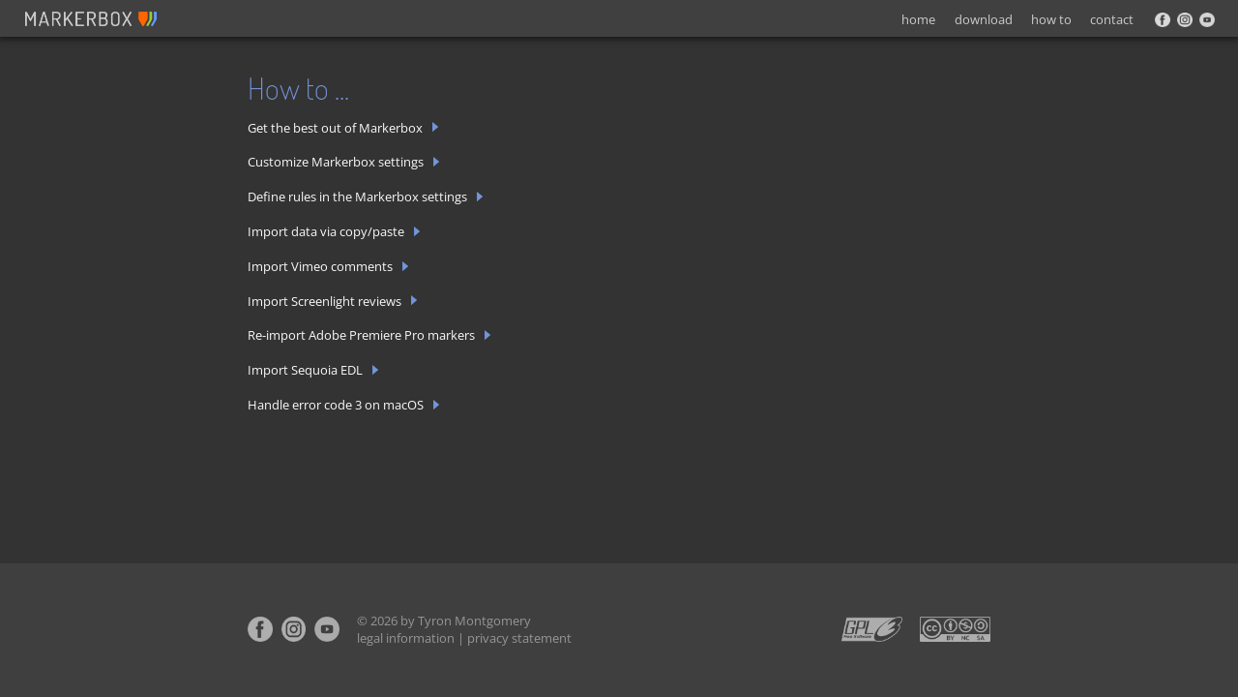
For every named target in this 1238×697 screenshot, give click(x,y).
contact (1112, 19)
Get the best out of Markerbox (343, 128)
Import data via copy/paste (334, 232)
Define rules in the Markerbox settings (366, 197)
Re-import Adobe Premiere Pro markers (369, 335)
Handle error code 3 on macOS (344, 405)
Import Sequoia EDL (313, 370)
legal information (406, 638)
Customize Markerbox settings (344, 162)
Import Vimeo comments (328, 266)
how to (1051, 19)
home (918, 19)
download (984, 19)
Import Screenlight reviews (333, 301)
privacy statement (519, 638)
